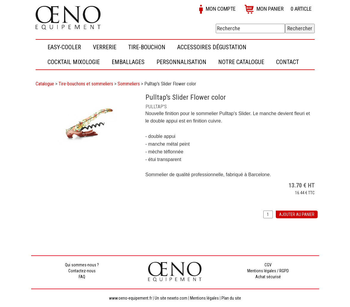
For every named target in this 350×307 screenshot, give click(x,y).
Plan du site (231, 298)
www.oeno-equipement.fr (130, 298)
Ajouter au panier (296, 214)
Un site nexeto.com (171, 298)
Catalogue (45, 84)
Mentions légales (204, 298)
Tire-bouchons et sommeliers (85, 84)
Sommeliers (129, 84)
